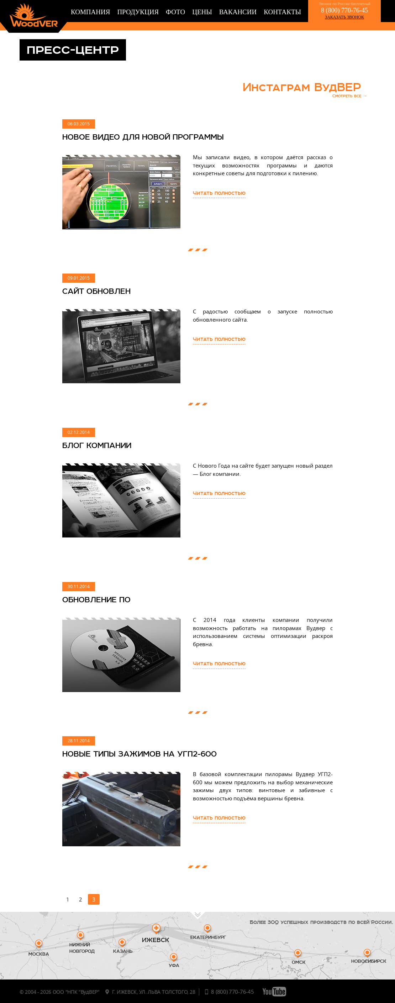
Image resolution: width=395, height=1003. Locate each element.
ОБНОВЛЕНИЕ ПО (96, 599)
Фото (175, 12)
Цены (202, 12)
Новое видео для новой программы (143, 137)
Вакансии (238, 12)
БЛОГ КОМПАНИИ (96, 445)
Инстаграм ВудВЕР (305, 91)
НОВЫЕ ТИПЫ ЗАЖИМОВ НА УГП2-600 (139, 754)
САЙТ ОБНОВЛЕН (96, 291)
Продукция (138, 12)
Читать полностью (219, 193)
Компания (90, 12)
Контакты (282, 12)
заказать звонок (344, 17)
